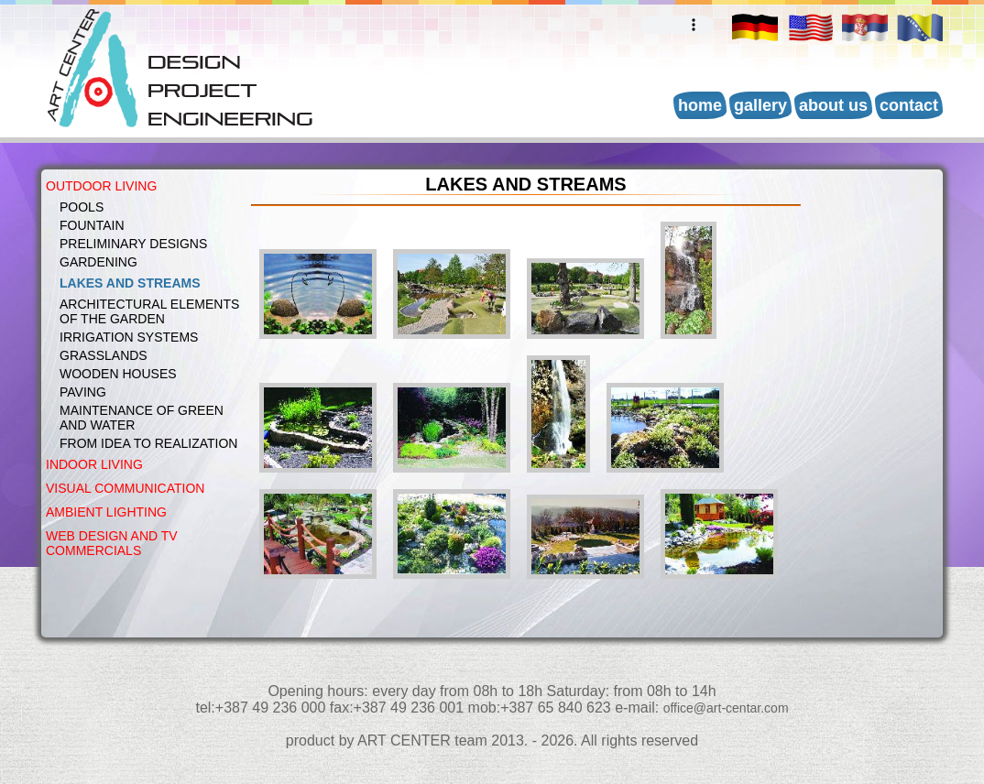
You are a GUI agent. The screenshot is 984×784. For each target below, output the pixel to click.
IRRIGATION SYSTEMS (129, 337)
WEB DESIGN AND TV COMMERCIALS (112, 543)
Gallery (760, 105)
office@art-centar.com (726, 708)
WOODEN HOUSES (118, 373)
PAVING (83, 392)
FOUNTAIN (92, 225)
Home (700, 105)
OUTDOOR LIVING (101, 186)
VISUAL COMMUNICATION (125, 488)
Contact (909, 105)
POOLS (82, 207)
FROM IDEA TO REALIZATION (148, 443)
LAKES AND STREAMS (130, 283)
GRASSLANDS (104, 355)
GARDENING (98, 262)
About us (833, 105)
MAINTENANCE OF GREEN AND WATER (142, 417)
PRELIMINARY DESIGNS (133, 243)
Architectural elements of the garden (149, 311)
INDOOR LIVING (94, 464)
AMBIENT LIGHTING (106, 512)
